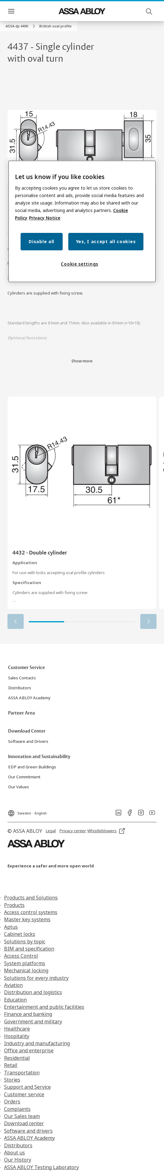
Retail (10, 1065)
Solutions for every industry (36, 977)
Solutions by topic (24, 941)
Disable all (41, 241)
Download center (24, 1123)
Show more (82, 361)
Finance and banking (28, 1014)
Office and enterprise (29, 1050)
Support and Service (27, 1086)
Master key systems (27, 919)
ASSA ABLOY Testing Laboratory (41, 1167)
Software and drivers (28, 1130)
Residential (17, 1058)
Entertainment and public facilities (44, 1006)
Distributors (18, 1145)
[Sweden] (27, 811)
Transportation (22, 1072)
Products (14, 905)
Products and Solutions (31, 897)
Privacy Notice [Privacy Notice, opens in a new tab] (44, 218)
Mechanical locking (26, 970)
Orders (12, 1101)
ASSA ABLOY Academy (29, 1138)
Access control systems (30, 912)
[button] (55, 26)
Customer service (24, 1094)
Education (15, 999)
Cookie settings (79, 264)
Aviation (13, 985)
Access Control (21, 955)
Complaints (17, 1109)
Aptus (11, 926)
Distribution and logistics (33, 992)
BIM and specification (29, 948)
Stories (12, 1079)
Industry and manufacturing (37, 1043)
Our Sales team (22, 1116)
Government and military (33, 1021)
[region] (82, 221)
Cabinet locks (19, 934)
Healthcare (17, 1028)
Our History (17, 1159)
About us (14, 1152)
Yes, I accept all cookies (106, 241)
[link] (21, 26)
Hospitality (16, 1036)
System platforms (24, 963)
